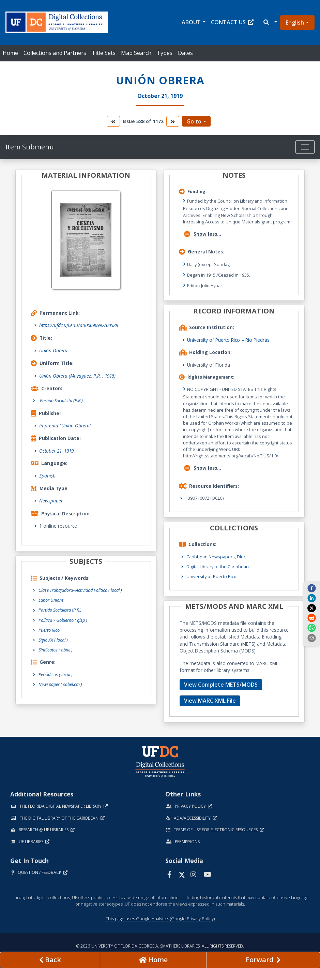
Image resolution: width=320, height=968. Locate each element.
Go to (193, 121)
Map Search (136, 53)
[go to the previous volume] (113, 121)
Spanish (47, 475)
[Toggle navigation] (305, 147)
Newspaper (51, 500)
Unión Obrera (53, 350)
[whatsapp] (311, 627)
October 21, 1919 (56, 451)
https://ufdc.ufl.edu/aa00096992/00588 (78, 325)
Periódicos (56, 674)
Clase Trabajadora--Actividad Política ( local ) (80, 590)
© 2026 (160, 946)
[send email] (311, 637)
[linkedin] (311, 597)
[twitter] (311, 607)
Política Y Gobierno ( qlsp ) (63, 620)
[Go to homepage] (153, 960)
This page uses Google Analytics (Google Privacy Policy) (160, 918)
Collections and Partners (55, 53)
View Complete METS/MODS (221, 684)
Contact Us (232, 22)
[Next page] (263, 960)
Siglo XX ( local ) (53, 640)
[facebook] (311, 588)
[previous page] (50, 960)
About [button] (191, 22)
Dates (185, 53)
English (295, 22)
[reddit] (311, 617)
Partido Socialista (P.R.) (60, 610)
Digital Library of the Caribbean (217, 566)
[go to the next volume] (172, 121)
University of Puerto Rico (211, 576)
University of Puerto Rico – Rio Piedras (228, 340)
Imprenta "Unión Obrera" (65, 425)
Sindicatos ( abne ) (56, 650)
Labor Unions (51, 600)
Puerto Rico (49, 630)
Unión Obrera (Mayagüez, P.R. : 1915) (77, 375)
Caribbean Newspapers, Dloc (216, 557)
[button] (270, 22)
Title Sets (104, 53)
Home (10, 53)
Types (164, 53)
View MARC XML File (210, 700)
